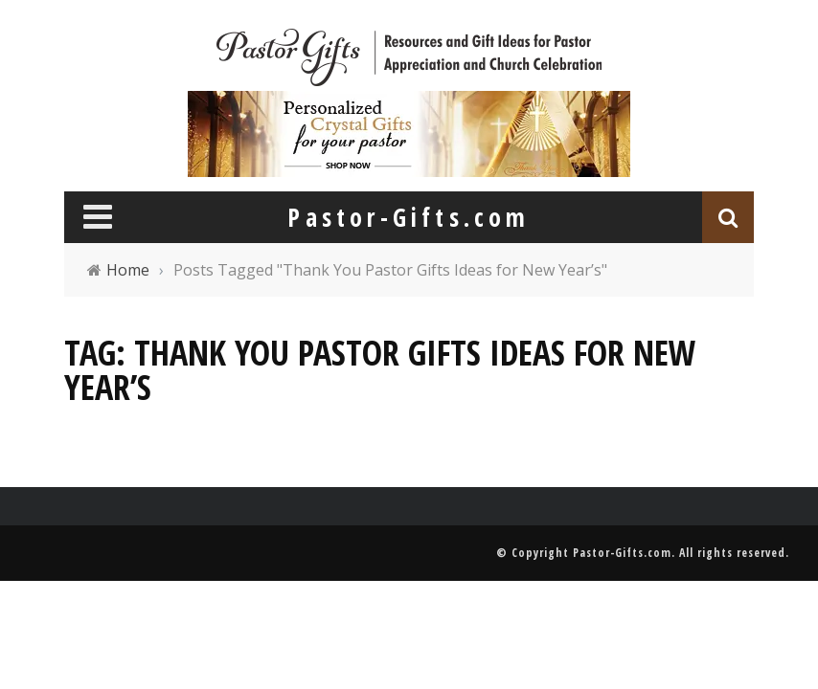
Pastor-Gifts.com (622, 553)
